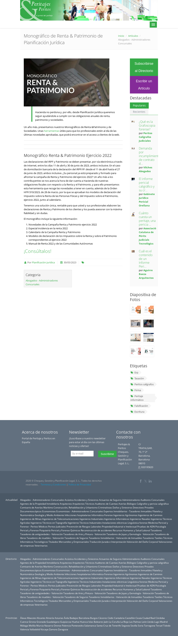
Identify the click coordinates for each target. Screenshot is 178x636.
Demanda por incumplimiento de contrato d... (149, 156)
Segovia (126, 625)
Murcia (40, 625)
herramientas (51, 131)
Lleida (150, 621)
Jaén (106, 621)
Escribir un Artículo (144, 84)
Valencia (24, 629)
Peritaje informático (137, 398)
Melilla (32, 625)
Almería (50, 617)
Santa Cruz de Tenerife (109, 625)
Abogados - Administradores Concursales (42, 499)
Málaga (24, 625)
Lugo (156, 621)
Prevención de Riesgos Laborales (84, 526)
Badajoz (74, 617)
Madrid (164, 621)
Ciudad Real (148, 617)
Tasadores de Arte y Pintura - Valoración (84, 534)
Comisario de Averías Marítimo (36, 507)
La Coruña (114, 621)
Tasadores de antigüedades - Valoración (41, 534)
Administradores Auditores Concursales (143, 499)
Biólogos (131, 503)
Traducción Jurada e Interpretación (108, 541)
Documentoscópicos (31, 511)
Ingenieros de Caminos (150, 515)
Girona (32, 621)
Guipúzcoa (65, 621)
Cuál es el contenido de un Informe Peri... (146, 258)
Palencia (66, 625)
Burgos (94, 617)
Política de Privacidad (79, 484)
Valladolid (35, 629)
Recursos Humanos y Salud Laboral (131, 530)
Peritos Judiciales (57, 526)
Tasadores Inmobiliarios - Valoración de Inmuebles (115, 537)
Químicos (75, 530)
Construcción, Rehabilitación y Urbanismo (76, 507)
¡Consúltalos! (37, 251)
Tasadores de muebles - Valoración (45, 537)
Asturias (59, 617)
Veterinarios (41, 545)
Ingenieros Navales (140, 518)
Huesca (84, 621)
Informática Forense (102, 515)
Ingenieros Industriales (91, 518)
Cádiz (111, 617)
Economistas (49, 511)
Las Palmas (135, 621)
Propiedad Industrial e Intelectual (119, 526)
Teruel (159, 625)
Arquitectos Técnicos (83, 503)
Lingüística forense (138, 522)
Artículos (133, 36)
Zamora (53, 629)
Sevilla (133, 625)
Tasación (137, 378)
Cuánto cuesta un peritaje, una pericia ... (147, 219)
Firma (135, 390)
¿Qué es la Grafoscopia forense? (147, 125)
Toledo (166, 625)
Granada (41, 621)
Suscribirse (107, 453)
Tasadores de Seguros (76, 537)
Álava (23, 617)
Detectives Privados (143, 507)
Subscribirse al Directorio (143, 67)
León (144, 621)
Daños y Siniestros (122, 507)
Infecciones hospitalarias (78, 515)
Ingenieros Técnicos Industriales (85, 522)
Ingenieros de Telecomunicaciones (60, 518)
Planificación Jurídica (43, 262)
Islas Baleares (95, 621)
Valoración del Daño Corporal (142, 541)
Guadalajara (53, 621)
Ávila (66, 617)
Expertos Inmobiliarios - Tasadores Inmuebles (128, 511)
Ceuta (139, 617)
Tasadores (156, 530)
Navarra (48, 625)
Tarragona (149, 625)
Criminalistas (105, 507)
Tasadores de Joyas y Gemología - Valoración (130, 534)
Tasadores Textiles (153, 537)
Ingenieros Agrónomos (125, 515)
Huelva (75, 621)
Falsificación (139, 405)
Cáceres (102, 617)
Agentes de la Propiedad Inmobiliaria (39, 503)
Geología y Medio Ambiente (49, 515)
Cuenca (24, 621)
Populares (139, 105)
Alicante (41, 617)
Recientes (139, 111)
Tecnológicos (41, 541)
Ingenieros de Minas (31, 518)
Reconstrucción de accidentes (96, 530)
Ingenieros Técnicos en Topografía (49, 522)
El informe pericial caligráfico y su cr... (146, 184)
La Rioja (124, 621)
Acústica (69, 499)
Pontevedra (78, 625)
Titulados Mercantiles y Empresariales (68, 541)
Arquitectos (66, 503)
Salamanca (90, 625)
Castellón (130, 617)
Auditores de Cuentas (106, 503)
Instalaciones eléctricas (114, 522)
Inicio (121, 36)
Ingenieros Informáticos (116, 518)
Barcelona (84, 617)
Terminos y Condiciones (53, 484)
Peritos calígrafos (142, 384)
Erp (134, 372)
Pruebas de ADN (146, 526)
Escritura (137, 411)
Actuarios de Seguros (110, 499)
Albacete (31, 617)
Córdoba (160, 617)
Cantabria (119, 617)
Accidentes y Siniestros (86, 499)
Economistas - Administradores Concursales (79, 511)
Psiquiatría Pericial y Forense (54, 530)
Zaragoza (63, 629)
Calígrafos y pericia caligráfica (153, 503)
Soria (140, 625)
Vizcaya (44, 629)
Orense (57, 625)
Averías (122, 503)
